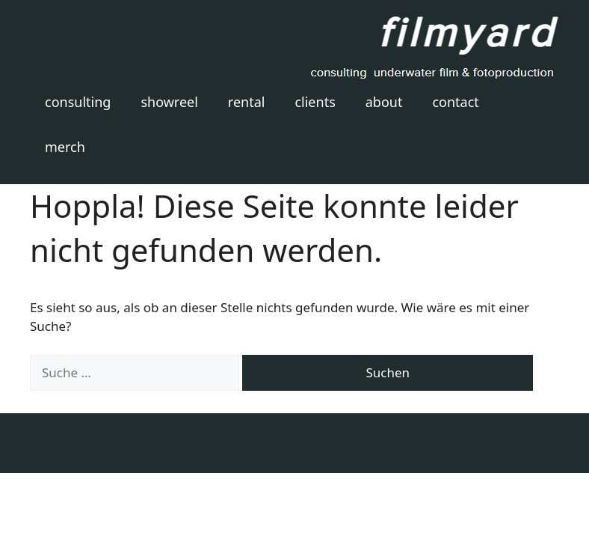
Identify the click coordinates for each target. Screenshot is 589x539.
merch (65, 147)
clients (314, 102)
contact (455, 102)
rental (246, 102)
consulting (78, 102)
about (384, 102)
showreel (169, 102)
